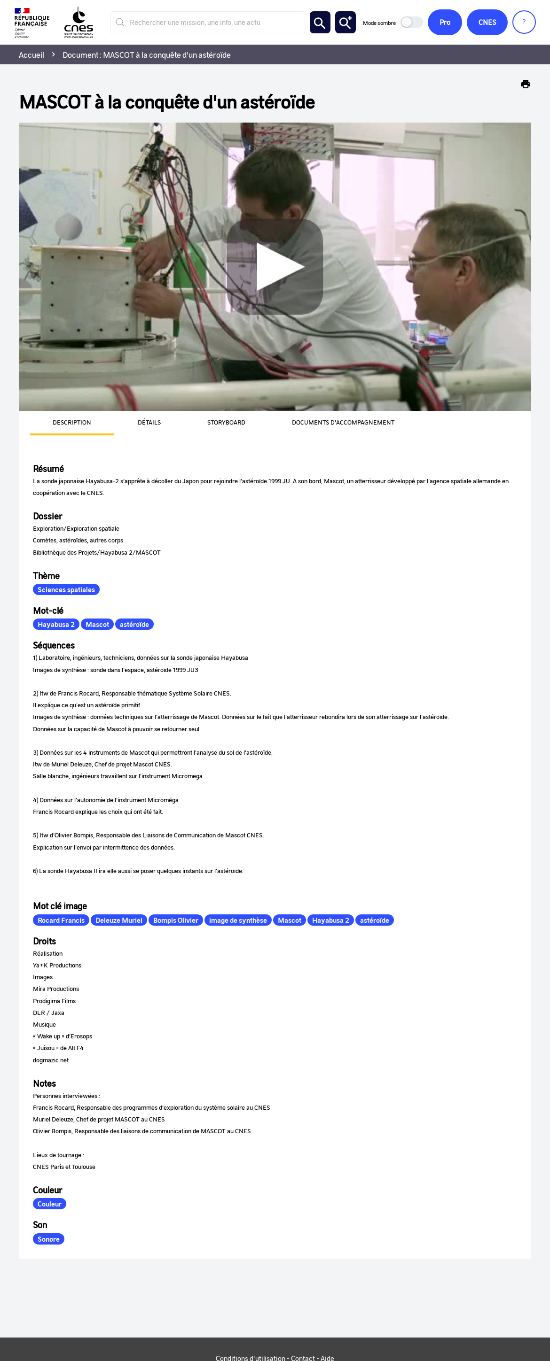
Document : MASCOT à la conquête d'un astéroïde (147, 54)
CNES (487, 22)
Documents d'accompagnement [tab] (343, 422)
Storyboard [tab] (226, 422)
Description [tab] (72, 422)
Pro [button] (445, 22)
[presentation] (60, 423)
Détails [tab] (149, 422)
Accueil (31, 54)
